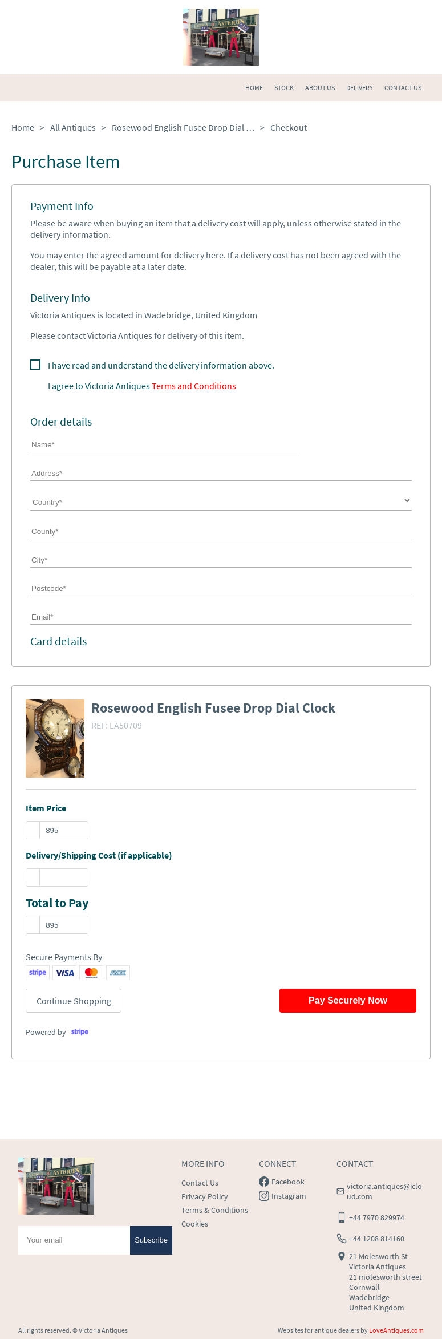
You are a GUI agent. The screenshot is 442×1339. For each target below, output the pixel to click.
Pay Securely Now (348, 1000)
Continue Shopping (74, 1000)
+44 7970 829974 (376, 1217)
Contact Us (199, 1183)
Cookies (194, 1224)
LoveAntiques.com (396, 1330)
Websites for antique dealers (318, 1330)
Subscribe (151, 1240)
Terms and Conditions (194, 385)
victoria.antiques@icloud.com (384, 1191)
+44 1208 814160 (376, 1238)
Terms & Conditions (214, 1210)
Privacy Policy (204, 1196)
